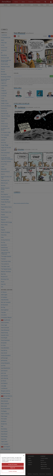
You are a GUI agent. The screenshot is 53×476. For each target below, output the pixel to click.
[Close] (23, 455)
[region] (12, 464)
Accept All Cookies (12, 464)
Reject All (12, 467)
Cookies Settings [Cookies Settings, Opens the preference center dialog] (13, 471)
